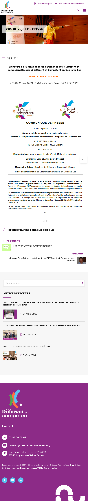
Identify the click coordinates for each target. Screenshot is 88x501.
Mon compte (43, 4)
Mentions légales (48, 468)
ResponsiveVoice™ (29, 468)
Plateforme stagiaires (69, 4)
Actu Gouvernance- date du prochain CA (26, 346)
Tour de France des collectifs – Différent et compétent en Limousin (41, 325)
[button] (28, 230)
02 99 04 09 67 (14, 437)
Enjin (72, 465)
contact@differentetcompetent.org (26, 445)
